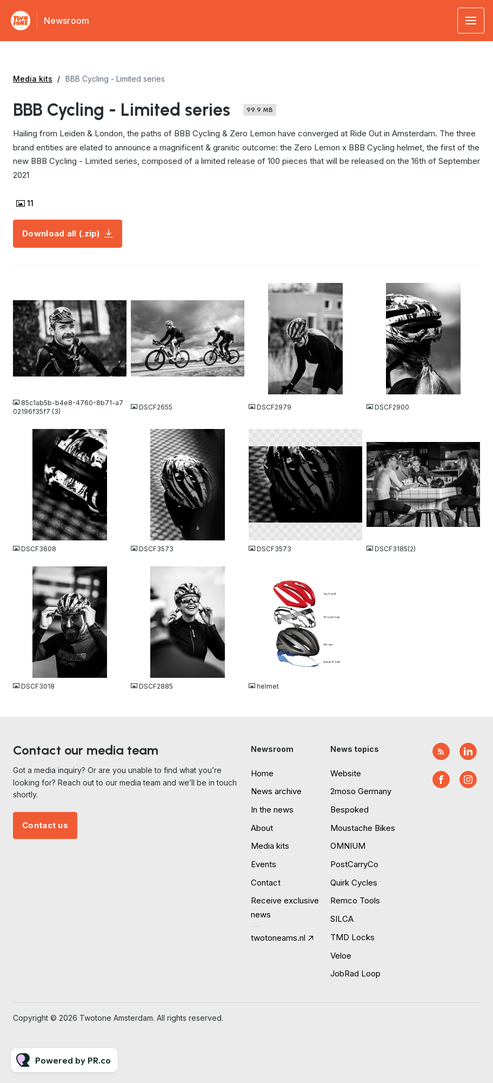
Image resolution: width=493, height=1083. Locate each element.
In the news (272, 809)
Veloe (340, 955)
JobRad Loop (355, 973)
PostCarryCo (354, 864)
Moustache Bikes (362, 828)
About (262, 828)
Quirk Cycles (353, 882)
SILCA (342, 919)
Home (262, 773)
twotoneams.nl (278, 938)
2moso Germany (360, 791)
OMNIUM (347, 846)
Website (345, 773)
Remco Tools (355, 900)
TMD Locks (352, 937)
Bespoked (349, 809)
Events (263, 864)
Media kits (32, 78)
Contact (266, 882)
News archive (276, 791)
